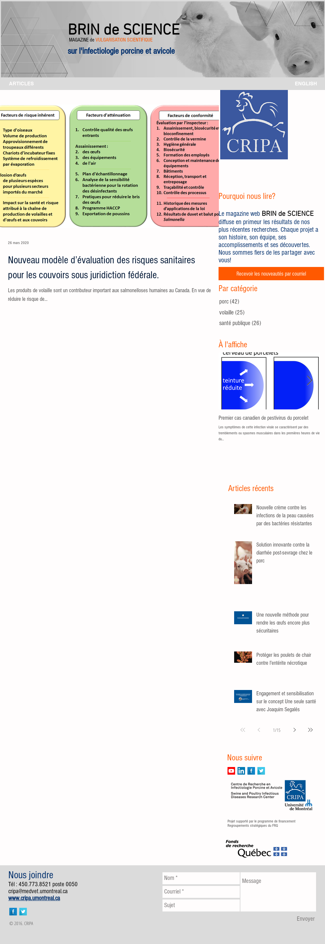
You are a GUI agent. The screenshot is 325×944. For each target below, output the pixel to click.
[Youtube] (231, 771)
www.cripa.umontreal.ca (34, 898)
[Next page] (294, 730)
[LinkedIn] (241, 771)
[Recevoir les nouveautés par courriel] (271, 273)
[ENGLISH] (306, 83)
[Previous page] (259, 730)
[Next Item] (309, 381)
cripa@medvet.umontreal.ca (38, 891)
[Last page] (310, 730)
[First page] (243, 730)
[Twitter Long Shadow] (261, 771)
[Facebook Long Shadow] (251, 771)
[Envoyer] (305, 919)
